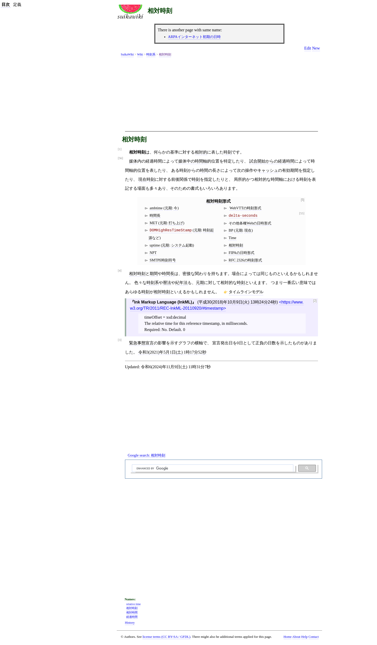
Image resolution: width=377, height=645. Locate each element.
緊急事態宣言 (141, 343)
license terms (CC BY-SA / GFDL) (166, 637)
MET (153, 223)
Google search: (146, 455)
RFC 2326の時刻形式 (245, 260)
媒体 (133, 161)
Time (232, 238)
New (316, 48)
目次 (6, 4)
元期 (168, 208)
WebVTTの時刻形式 (245, 208)
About (296, 637)
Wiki (140, 54)
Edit (307, 48)
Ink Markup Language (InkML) (163, 302)
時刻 (228, 152)
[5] (302, 200)
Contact (313, 637)
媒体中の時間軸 (192, 161)
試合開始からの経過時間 (271, 161)
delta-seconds (243, 216)
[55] (301, 213)
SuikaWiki (127, 54)
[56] (120, 158)
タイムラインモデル (246, 292)
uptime (155, 245)
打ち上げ (176, 223)
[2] (314, 300)
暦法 (167, 282)
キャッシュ (267, 170)
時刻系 (151, 54)
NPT (153, 253)
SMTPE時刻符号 (163, 260)
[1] (119, 149)
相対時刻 (160, 10)
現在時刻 (146, 179)
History (130, 622)
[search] (212, 468)
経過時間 (132, 616)
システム (178, 245)
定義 (17, 4)
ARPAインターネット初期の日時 (194, 37)
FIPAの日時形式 (241, 253)
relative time (133, 603)
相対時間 (132, 612)
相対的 (201, 152)
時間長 (155, 215)
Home (288, 637)
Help (304, 637)
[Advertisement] (221, 95)
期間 (154, 273)
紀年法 (181, 282)
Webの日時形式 (259, 223)
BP (231, 230)
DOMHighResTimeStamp (171, 230)
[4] (119, 270)
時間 (204, 170)
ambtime (156, 208)
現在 (248, 230)
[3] (119, 340)
